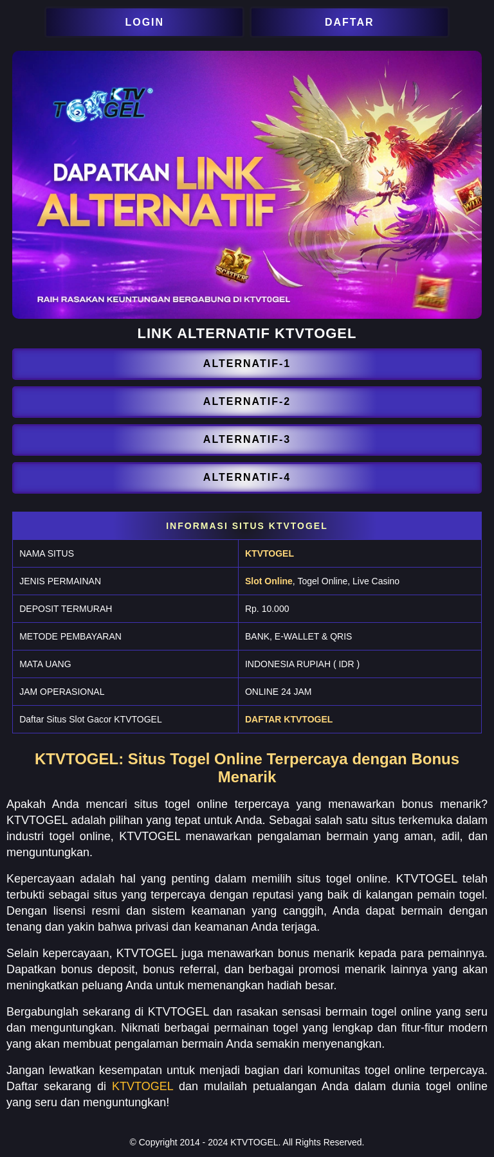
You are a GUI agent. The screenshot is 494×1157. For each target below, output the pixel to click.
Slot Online (269, 581)
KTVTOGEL (269, 553)
